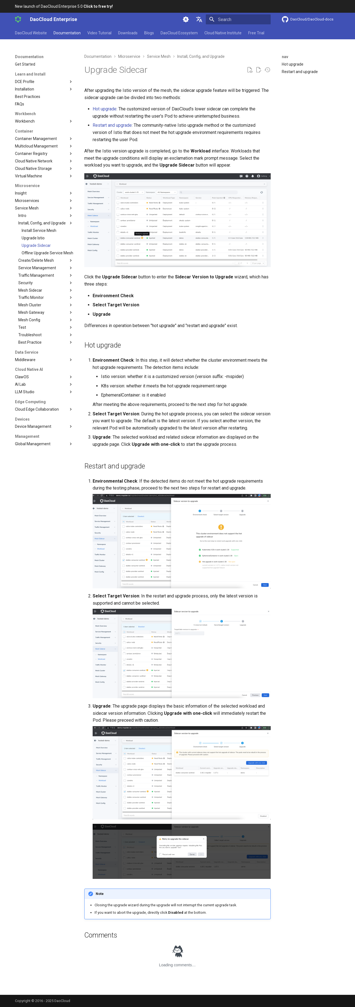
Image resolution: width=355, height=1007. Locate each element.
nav (285, 57)
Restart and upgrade (112, 125)
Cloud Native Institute (223, 33)
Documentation (67, 33)
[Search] (238, 19)
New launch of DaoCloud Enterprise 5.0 (64, 6)
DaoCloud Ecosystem (179, 33)
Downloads (128, 33)
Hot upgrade (104, 109)
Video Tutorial (99, 33)
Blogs (149, 33)
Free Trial (256, 33)
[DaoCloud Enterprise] (18, 19)
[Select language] (199, 19)
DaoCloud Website (31, 33)
